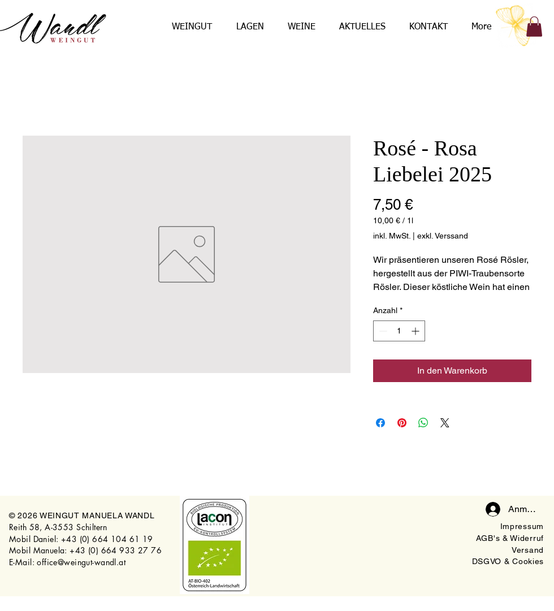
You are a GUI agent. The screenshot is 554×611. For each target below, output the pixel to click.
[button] (534, 26)
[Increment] (416, 331)
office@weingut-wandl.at (81, 562)
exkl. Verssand (442, 235)
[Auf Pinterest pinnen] (402, 423)
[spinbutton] (399, 331)
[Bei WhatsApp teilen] (423, 423)
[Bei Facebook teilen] (380, 423)
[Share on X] (445, 423)
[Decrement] (382, 331)
